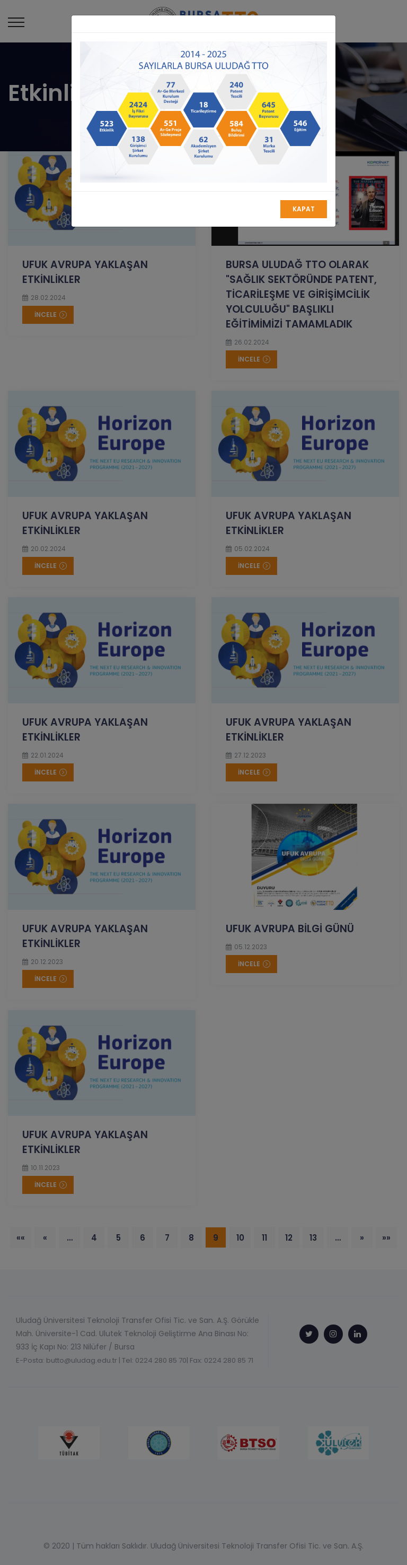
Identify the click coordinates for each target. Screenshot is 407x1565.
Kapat (304, 208)
